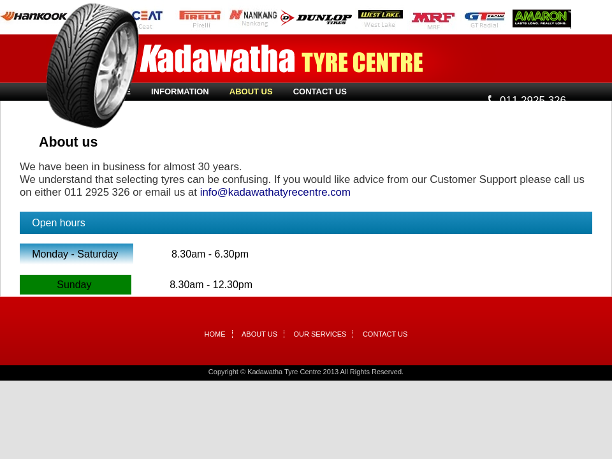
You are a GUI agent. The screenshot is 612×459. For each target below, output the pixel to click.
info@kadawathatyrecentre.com (275, 192)
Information (180, 91)
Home (215, 334)
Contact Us (320, 91)
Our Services (320, 334)
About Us (251, 91)
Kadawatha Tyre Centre (281, 59)
